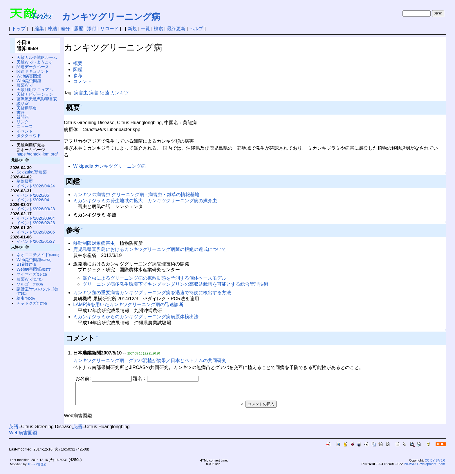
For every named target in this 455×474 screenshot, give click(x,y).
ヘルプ (196, 28)
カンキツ (119, 92)
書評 (21, 112)
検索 (158, 28)
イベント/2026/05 (33, 195)
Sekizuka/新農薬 (32, 172)
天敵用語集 (27, 108)
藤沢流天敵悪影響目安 (37, 99)
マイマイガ (32, 274)
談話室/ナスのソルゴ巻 (37, 291)
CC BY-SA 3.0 (435, 464)
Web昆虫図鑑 (29, 80)
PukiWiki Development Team (424, 468)
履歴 (78, 28)
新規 (132, 28)
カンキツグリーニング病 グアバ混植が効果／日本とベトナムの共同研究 (149, 360)
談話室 (23, 103)
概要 (77, 63)
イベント (25, 131)
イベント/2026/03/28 (36, 209)
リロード (109, 28)
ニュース (25, 126)
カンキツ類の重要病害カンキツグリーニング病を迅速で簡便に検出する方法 (152, 292)
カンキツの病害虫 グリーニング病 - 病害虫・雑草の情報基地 (136, 194)
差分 (65, 28)
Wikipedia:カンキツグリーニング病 (109, 166)
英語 (13, 430)
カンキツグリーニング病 (111, 16)
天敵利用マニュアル (35, 89)
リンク (23, 122)
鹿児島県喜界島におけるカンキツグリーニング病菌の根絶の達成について (149, 249)
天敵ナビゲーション (35, 94)
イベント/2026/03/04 (36, 218)
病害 (93, 92)
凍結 (52, 28)
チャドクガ (32, 303)
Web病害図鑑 (29, 76)
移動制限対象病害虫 (94, 243)
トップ (19, 28)
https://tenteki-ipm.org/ (37, 154)
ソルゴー (30, 284)
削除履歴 (25, 181)
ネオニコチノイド (38, 254)
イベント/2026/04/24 (36, 186)
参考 (77, 75)
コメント (82, 81)
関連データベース (33, 66)
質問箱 (23, 117)
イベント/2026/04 (33, 200)
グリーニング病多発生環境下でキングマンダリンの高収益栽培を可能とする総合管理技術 (175, 284)
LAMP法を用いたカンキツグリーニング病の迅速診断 (128, 304)
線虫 (26, 298)
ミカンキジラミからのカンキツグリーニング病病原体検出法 (135, 316)
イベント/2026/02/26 (36, 222)
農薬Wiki (24, 85)
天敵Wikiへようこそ (35, 62)
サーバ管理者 (37, 468)
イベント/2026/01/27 (36, 241)
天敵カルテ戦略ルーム (37, 57)
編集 (39, 28)
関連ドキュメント (33, 71)
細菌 (104, 92)
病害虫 (81, 92)
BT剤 (26, 264)
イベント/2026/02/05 (36, 232)
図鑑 (77, 69)
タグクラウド (29, 135)
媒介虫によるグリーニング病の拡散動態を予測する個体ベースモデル (154, 278)
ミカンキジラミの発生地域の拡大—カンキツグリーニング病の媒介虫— (147, 200)
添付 (91, 28)
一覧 (145, 28)
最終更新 (176, 28)
